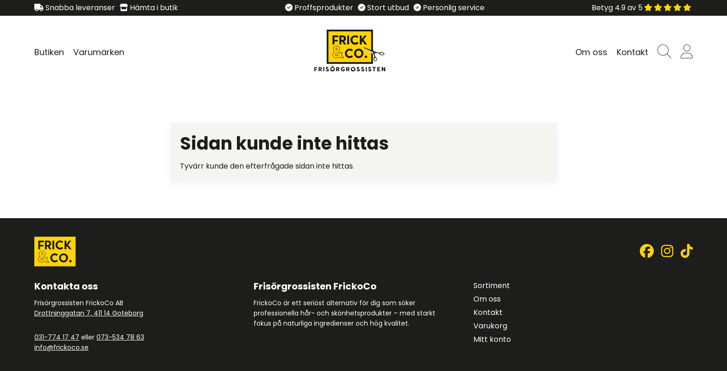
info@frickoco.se (61, 347)
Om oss (591, 52)
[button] (664, 52)
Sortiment (491, 285)
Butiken (49, 52)
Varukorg (490, 326)
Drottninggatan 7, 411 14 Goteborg (88, 313)
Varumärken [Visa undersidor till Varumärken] (98, 52)
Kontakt (632, 52)
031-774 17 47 (56, 337)
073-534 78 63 (120, 337)
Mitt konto (492, 339)
